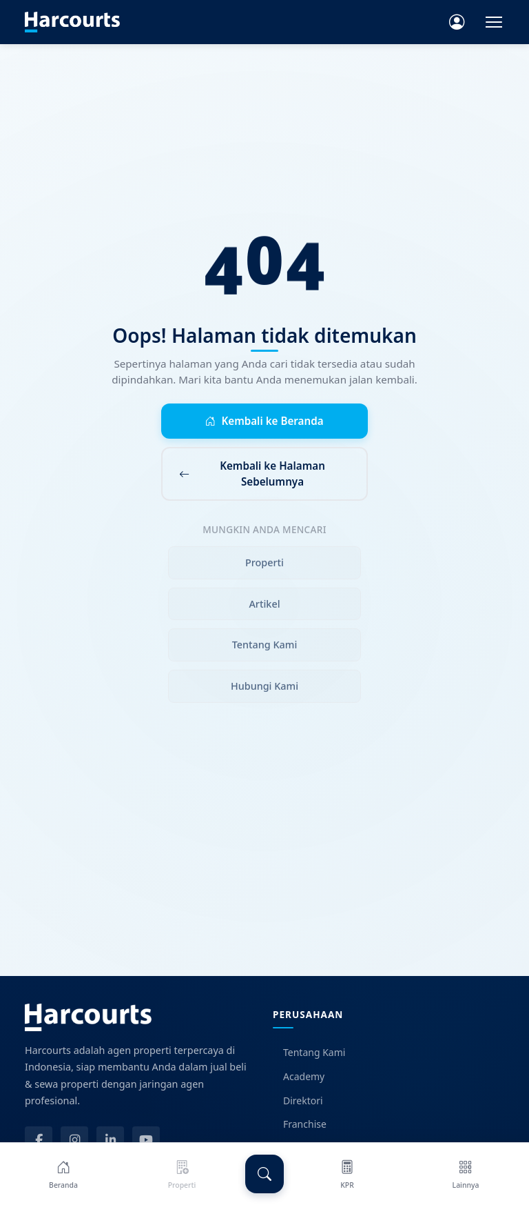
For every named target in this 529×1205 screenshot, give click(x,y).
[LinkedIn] (110, 1140)
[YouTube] (146, 1140)
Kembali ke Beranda (264, 421)
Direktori (298, 1100)
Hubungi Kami (264, 688)
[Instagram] (74, 1140)
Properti (264, 565)
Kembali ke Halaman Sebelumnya (252, 473)
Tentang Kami (265, 648)
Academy (298, 1076)
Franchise (299, 1124)
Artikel (264, 606)
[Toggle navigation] (494, 22)
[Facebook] (38, 1140)
